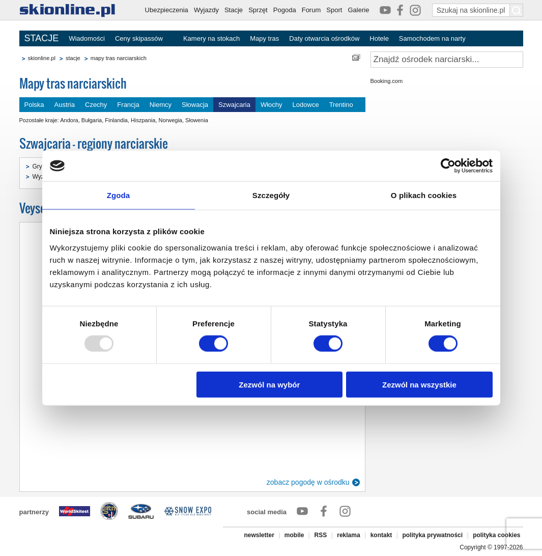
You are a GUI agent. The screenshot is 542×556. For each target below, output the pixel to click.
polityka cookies (496, 535)
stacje (73, 58)
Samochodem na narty (432, 38)
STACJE (41, 38)
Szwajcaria (234, 104)
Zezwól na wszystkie (419, 384)
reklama (348, 535)
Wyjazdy (206, 10)
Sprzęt (258, 10)
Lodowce (306, 104)
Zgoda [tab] (118, 195)
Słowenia (196, 120)
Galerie (358, 10)
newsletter (259, 535)
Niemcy (161, 104)
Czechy (96, 104)
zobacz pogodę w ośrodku (308, 482)
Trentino (341, 104)
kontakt (381, 535)
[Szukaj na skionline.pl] (516, 10)
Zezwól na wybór (269, 384)
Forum (311, 10)
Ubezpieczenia (166, 10)
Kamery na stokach (211, 38)
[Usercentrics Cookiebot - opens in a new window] (448, 166)
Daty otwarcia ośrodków (324, 38)
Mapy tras (264, 38)
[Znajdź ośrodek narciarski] (446, 59)
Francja (128, 104)
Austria (64, 104)
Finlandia (116, 120)
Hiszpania (143, 120)
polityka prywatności (432, 535)
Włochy (271, 104)
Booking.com (386, 81)
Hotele (379, 38)
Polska (34, 104)
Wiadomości (87, 38)
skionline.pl (41, 58)
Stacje (233, 10)
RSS (321, 535)
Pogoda (284, 10)
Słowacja (195, 104)
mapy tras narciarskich (119, 58)
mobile (294, 535)
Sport (334, 10)
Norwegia (170, 120)
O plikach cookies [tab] (424, 195)
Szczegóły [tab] (271, 195)
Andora (69, 120)
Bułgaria (91, 120)
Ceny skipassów (139, 38)
